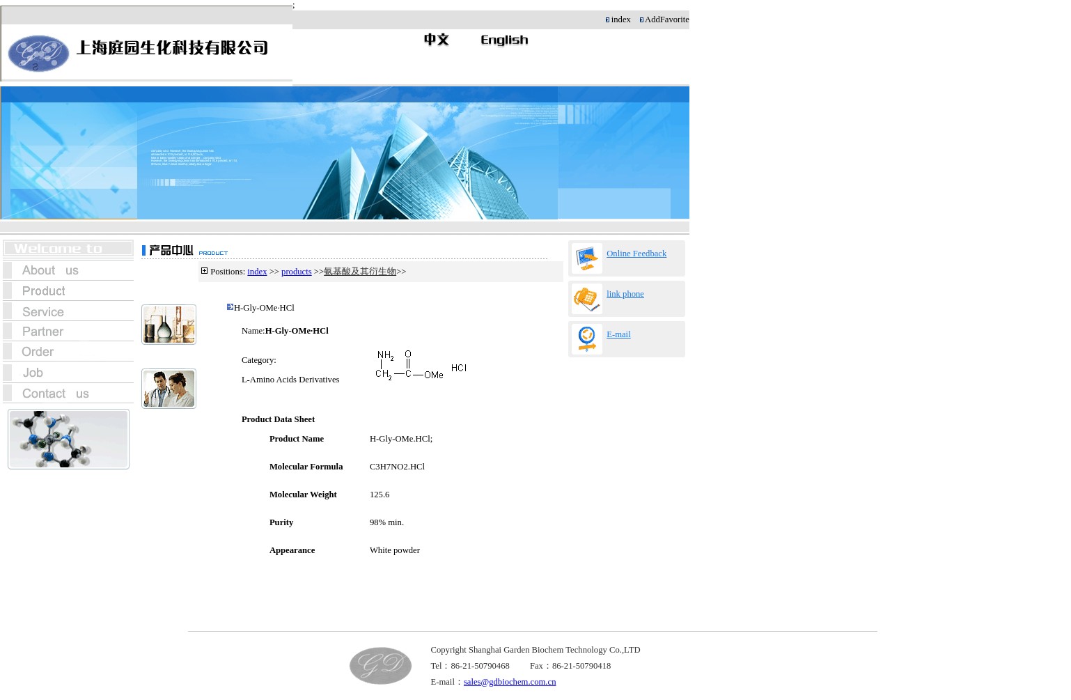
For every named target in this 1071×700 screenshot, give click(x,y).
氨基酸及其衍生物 (360, 272)
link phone (625, 294)
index (257, 272)
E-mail (618, 334)
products (296, 272)
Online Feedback (636, 253)
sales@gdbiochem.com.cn (510, 682)
